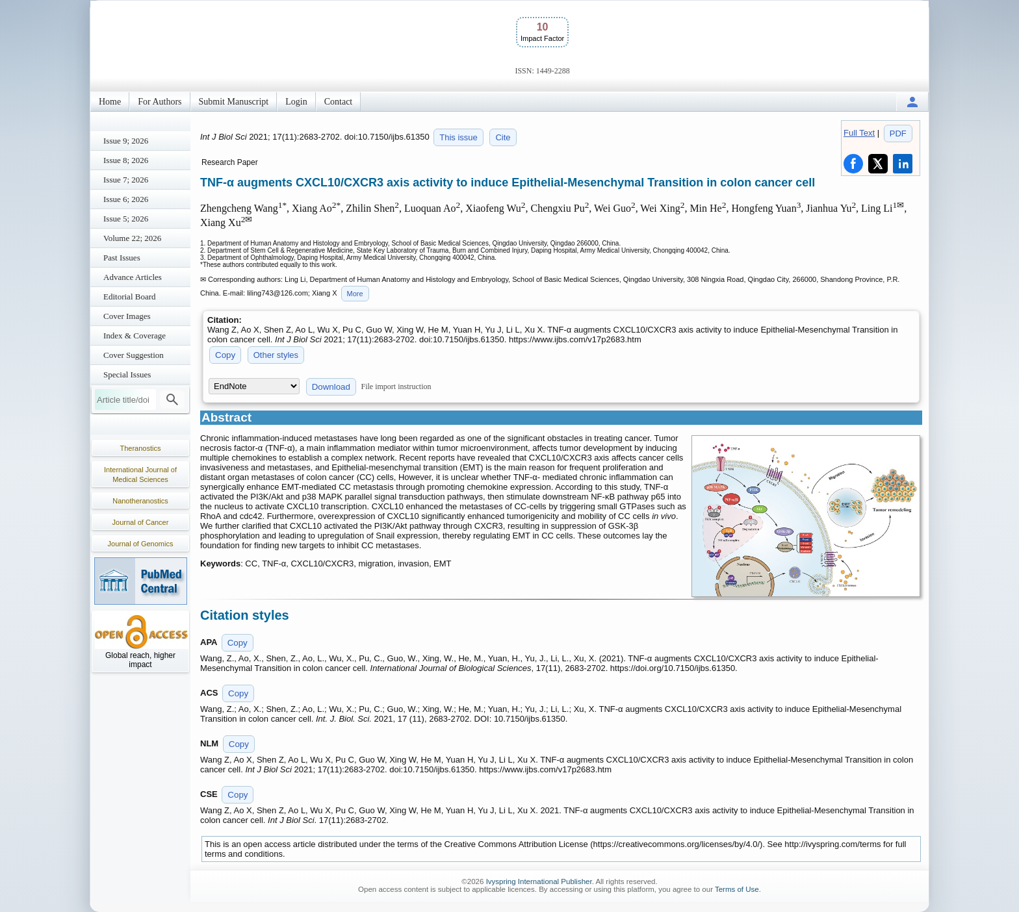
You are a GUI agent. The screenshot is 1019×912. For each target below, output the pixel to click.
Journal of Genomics (141, 544)
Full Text (859, 133)
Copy (225, 355)
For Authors (159, 102)
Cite (502, 137)
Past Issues (121, 257)
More (355, 294)
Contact (338, 102)
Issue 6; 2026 (125, 199)
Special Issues (127, 374)
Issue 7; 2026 (125, 179)
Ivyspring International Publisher (539, 881)
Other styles (275, 355)
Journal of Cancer (140, 522)
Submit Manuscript (234, 102)
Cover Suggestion (133, 355)
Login (296, 102)
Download (331, 387)
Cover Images (127, 316)
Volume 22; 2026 (132, 238)
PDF (898, 133)
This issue (458, 137)
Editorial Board (129, 296)
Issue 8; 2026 (125, 160)
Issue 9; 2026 (125, 141)
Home (110, 102)
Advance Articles (132, 277)
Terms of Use (737, 889)
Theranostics (140, 448)
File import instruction (396, 386)
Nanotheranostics (140, 501)
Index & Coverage (134, 335)
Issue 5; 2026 (125, 218)
